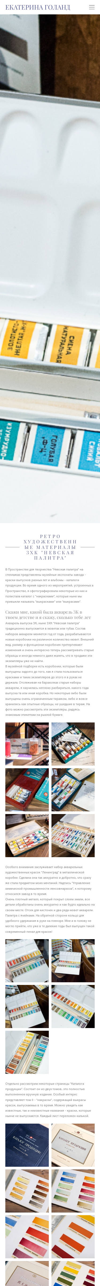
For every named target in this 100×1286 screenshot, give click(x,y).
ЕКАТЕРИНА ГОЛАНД (37, 7)
